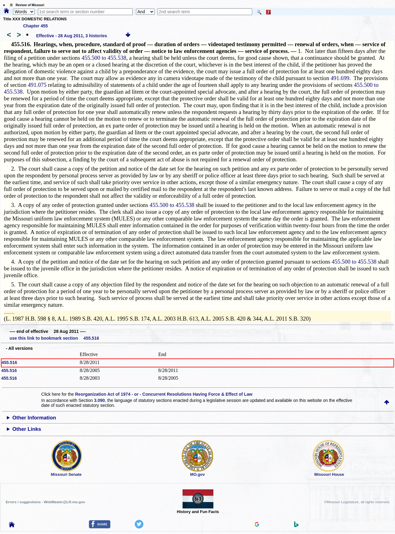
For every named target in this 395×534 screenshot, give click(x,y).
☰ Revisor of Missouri (25, 5)
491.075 (37, 85)
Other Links (26, 429)
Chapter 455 (35, 25)
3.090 (99, 400)
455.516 (9, 362)
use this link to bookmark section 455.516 (54, 338)
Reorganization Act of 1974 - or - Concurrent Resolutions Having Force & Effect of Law (163, 394)
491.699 (340, 78)
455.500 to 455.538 (103, 58)
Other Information (34, 418)
